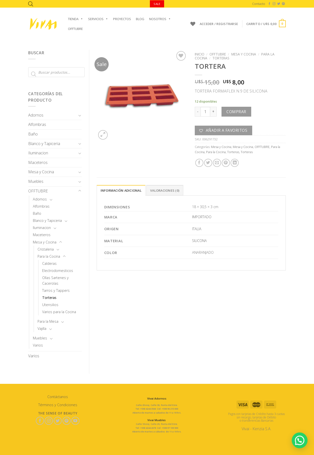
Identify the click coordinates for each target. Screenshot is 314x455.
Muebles (35, 181)
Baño (33, 134)
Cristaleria (46, 249)
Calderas (49, 263)
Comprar (236, 111)
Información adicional (121, 190)
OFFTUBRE (75, 29)
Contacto (258, 3)
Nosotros (160, 19)
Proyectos (122, 19)
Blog (140, 19)
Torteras (49, 297)
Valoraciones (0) (164, 190)
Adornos (35, 115)
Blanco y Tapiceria (44, 143)
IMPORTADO (201, 216)
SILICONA (199, 240)
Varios (38, 345)
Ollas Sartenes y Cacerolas (55, 280)
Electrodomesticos (57, 270)
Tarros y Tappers (56, 290)
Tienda (75, 19)
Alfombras (37, 124)
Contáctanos (57, 396)
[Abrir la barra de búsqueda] (30, 3)
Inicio (199, 54)
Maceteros (38, 162)
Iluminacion (38, 153)
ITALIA (196, 229)
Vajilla (42, 328)
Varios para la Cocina (59, 311)
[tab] (121, 190)
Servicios (98, 19)
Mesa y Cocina (41, 171)
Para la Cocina (49, 256)
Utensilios (50, 304)
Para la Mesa (48, 321)
